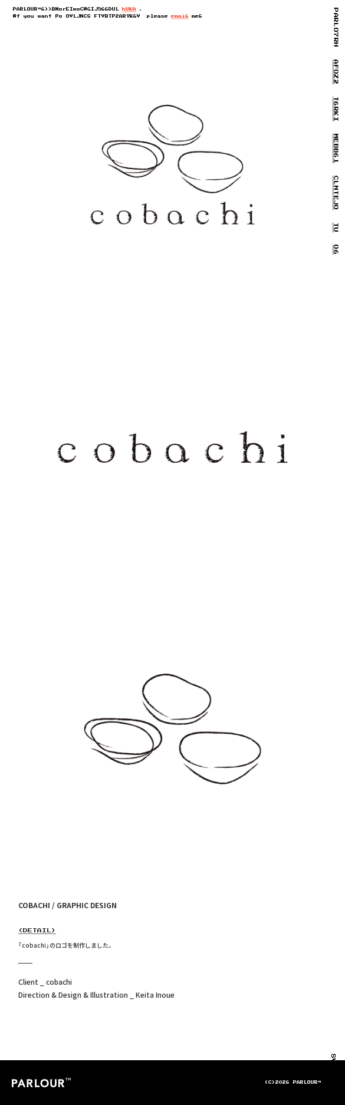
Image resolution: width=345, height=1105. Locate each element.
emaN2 (180, 16)
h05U (129, 9)
